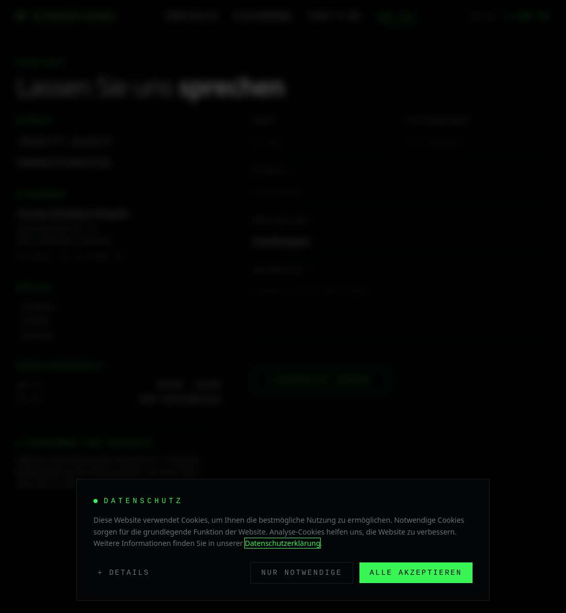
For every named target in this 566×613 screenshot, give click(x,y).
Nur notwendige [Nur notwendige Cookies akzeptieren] (301, 572)
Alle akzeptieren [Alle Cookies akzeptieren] (416, 572)
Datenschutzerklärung (282, 543)
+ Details (124, 572)
